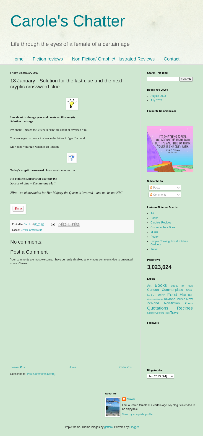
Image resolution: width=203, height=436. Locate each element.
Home (17, 58)
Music (154, 232)
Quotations (157, 308)
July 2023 (156, 100)
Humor (186, 294)
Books (154, 218)
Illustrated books (155, 299)
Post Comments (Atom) (41, 374)
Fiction (160, 295)
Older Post (125, 367)
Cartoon (153, 290)
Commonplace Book (163, 227)
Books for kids (182, 285)
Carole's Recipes (161, 222)
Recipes (185, 308)
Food (172, 294)
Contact (172, 58)
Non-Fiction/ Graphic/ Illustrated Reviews (113, 58)
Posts (155, 187)
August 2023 (158, 95)
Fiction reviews (48, 58)
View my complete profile (137, 414)
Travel (154, 249)
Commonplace (172, 290)
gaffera (108, 427)
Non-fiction (172, 303)
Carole (28, 224)
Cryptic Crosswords (31, 230)
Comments (158, 194)
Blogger (134, 427)
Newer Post (18, 367)
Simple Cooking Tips (158, 312)
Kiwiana (169, 299)
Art (152, 213)
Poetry (155, 236)
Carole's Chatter (67, 21)
